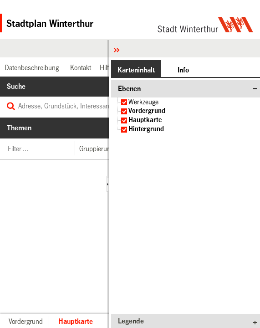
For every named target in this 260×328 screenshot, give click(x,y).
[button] (96, 149)
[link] (30, 67)
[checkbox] (124, 102)
